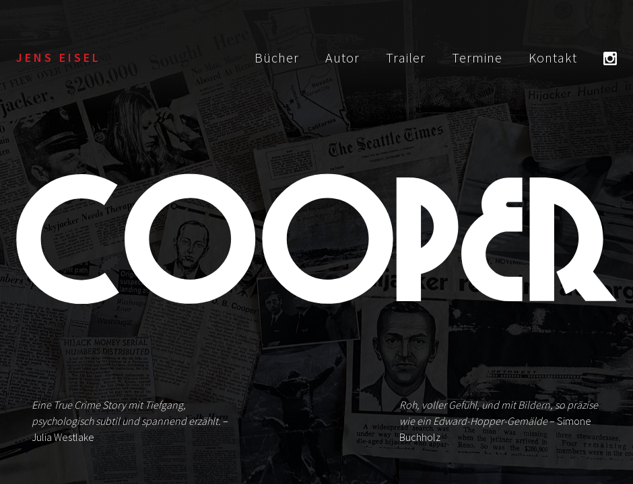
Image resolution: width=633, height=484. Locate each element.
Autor (342, 57)
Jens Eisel (58, 57)
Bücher (277, 57)
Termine (477, 57)
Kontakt (553, 57)
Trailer (406, 57)
